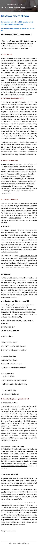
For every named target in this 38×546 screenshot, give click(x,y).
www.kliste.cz (5, 459)
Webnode (25, 543)
